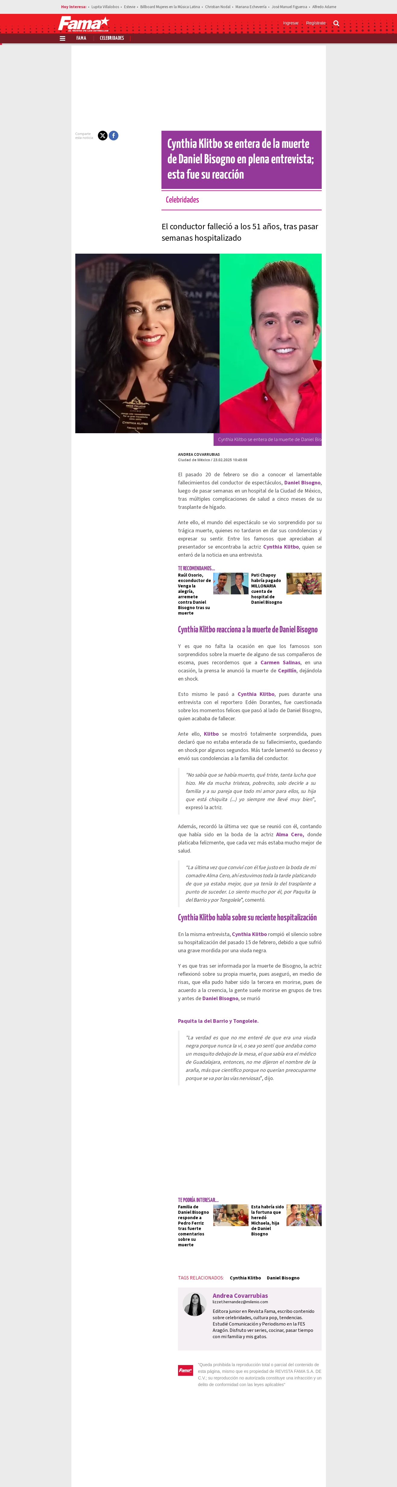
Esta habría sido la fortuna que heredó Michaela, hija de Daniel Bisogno (272, 1123)
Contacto (311, 1451)
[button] (81, 135)
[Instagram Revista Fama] (320, 1472)
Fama (81, 38)
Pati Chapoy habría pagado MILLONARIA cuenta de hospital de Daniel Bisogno (272, 567)
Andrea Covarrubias (178, 454)
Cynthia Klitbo (224, 1169)
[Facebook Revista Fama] (294, 1472)
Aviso (333, 1451)
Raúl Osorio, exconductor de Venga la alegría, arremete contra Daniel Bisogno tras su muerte (177, 572)
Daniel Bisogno (262, 1169)
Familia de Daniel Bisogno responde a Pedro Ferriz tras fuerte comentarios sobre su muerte (177, 1126)
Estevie (129, 7)
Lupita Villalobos (105, 7)
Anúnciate (282, 1451)
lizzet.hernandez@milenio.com (219, 1194)
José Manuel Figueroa (289, 7)
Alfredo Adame (324, 7)
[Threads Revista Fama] (333, 1472)
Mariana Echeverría (251, 7)
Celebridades (112, 38)
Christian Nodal (217, 7)
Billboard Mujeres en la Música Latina (170, 7)
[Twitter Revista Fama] (307, 1472)
